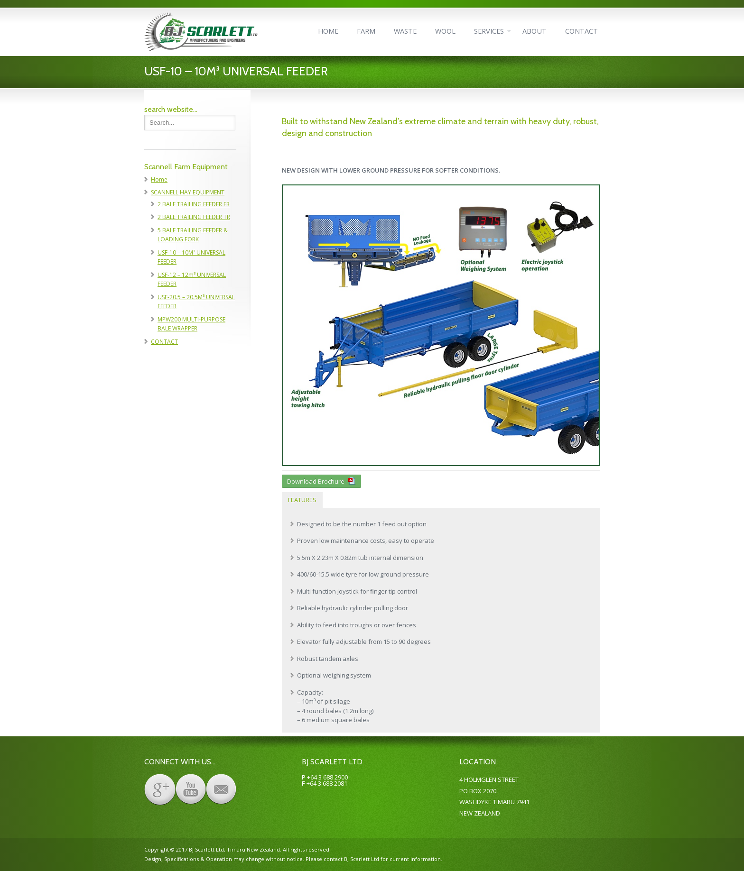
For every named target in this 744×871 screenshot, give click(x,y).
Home (159, 179)
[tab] (302, 500)
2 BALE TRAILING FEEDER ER (194, 204)
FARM (366, 31)
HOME (328, 31)
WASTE (405, 31)
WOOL (445, 31)
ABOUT (534, 31)
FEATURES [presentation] (302, 499)
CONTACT (581, 31)
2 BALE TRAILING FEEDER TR (194, 217)
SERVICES (489, 31)
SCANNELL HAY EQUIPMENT (187, 192)
